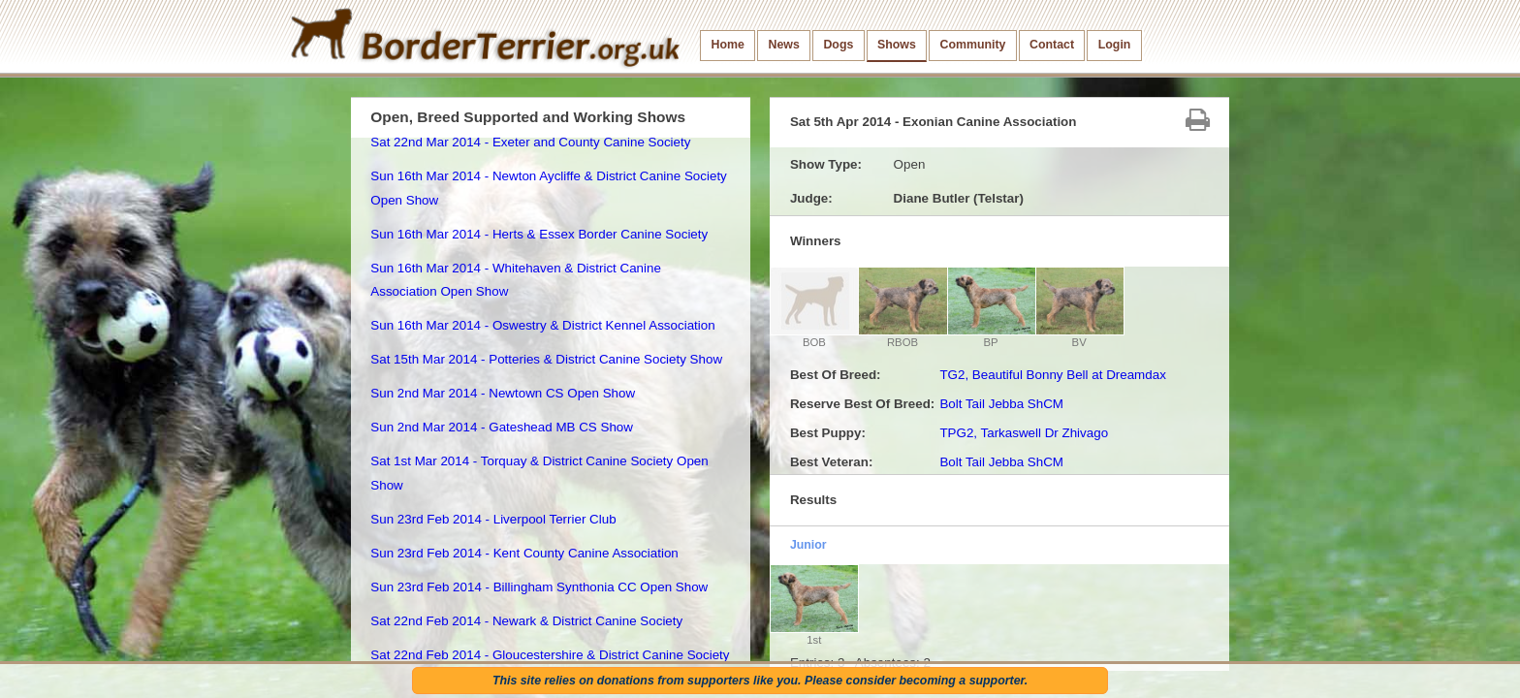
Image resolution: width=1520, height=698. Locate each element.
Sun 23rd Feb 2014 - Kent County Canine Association (524, 553)
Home (728, 44)
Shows (896, 44)
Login (1114, 44)
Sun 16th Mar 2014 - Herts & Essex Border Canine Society (539, 234)
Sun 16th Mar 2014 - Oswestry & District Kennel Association (542, 325)
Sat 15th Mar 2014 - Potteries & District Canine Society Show (546, 359)
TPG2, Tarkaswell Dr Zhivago (1023, 433)
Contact (1051, 44)
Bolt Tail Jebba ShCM (1001, 404)
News (783, 44)
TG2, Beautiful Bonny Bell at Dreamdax (1052, 374)
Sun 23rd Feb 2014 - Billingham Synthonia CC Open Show (539, 587)
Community (972, 44)
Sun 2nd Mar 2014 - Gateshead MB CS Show (501, 427)
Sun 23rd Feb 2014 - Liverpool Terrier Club (493, 519)
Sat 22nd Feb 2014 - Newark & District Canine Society (526, 621)
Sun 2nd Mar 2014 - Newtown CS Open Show (502, 393)
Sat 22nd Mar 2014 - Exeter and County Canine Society (530, 142)
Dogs (838, 44)
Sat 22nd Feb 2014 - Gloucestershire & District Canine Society (549, 655)
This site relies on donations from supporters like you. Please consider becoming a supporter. (760, 680)
